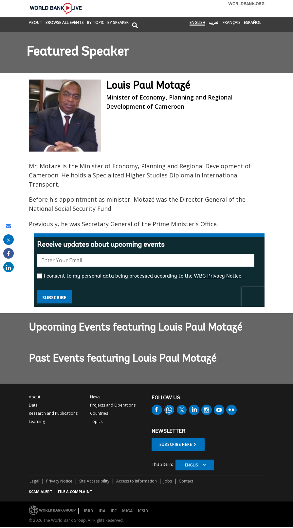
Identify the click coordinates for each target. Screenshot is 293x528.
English (197, 23)
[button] (135, 25)
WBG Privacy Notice (217, 276)
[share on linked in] (8, 267)
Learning (37, 421)
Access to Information (136, 481)
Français (232, 23)
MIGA (127, 511)
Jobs (168, 481)
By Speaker (118, 23)
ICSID (143, 511)
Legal (34, 481)
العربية (214, 23)
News (95, 397)
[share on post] (8, 239)
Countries (99, 413)
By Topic (95, 23)
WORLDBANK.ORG (246, 4)
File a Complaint (75, 491)
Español (252, 23)
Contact (186, 481)
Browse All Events (65, 23)
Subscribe (54, 297)
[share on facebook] (8, 253)
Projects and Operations (113, 405)
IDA (102, 511)
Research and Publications (53, 413)
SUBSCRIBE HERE (175, 444)
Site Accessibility (94, 481)
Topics (96, 421)
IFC (114, 511)
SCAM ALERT (40, 491)
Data (33, 405)
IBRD (88, 511)
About (35, 23)
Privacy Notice (59, 481)
